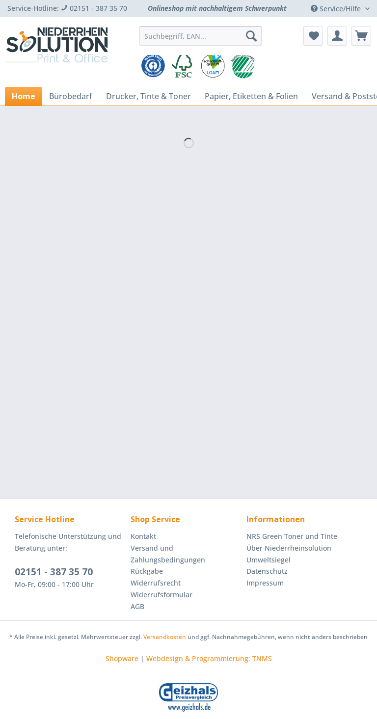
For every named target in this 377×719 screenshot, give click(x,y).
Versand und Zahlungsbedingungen (168, 553)
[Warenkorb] (361, 36)
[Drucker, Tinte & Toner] (148, 96)
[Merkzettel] (313, 36)
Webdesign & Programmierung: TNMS (209, 658)
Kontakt (143, 536)
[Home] (23, 96)
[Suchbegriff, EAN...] (200, 36)
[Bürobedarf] (70, 96)
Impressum (265, 582)
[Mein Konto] (337, 36)
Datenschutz (267, 571)
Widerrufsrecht (156, 582)
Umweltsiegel (268, 559)
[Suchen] (251, 36)
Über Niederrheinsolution (288, 548)
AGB (137, 606)
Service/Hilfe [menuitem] (337, 8)
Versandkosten (164, 637)
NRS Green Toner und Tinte (291, 536)
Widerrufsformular (161, 594)
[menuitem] (200, 40)
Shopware (122, 658)
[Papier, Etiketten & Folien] (251, 96)
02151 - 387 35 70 (54, 571)
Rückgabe (147, 571)
